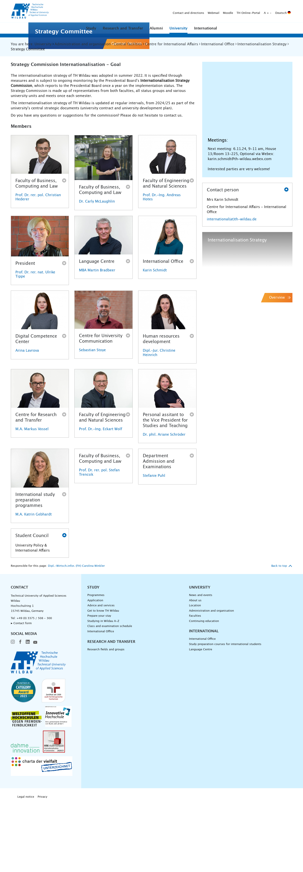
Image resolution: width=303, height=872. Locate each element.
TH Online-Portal (179, 11)
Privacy (42, 866)
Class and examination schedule (109, 696)
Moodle (159, 11)
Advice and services (101, 675)
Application (95, 670)
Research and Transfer (123, 28)
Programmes (96, 664)
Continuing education (204, 690)
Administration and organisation (211, 680)
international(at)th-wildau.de (232, 289)
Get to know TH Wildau (103, 680)
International (205, 28)
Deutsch (214, 11)
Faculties (195, 685)
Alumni (156, 28)
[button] (91, 28)
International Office (100, 701)
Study (91, 28)
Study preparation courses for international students (225, 713)
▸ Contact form (21, 692)
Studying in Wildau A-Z (103, 690)
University (178, 28)
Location (195, 675)
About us (195, 670)
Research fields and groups (106, 719)
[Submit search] (285, 11)
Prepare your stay (99, 685)
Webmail (144, 11)
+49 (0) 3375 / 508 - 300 (34, 687)
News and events (200, 664)
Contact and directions (119, 11)
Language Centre (200, 719)
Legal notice (25, 866)
